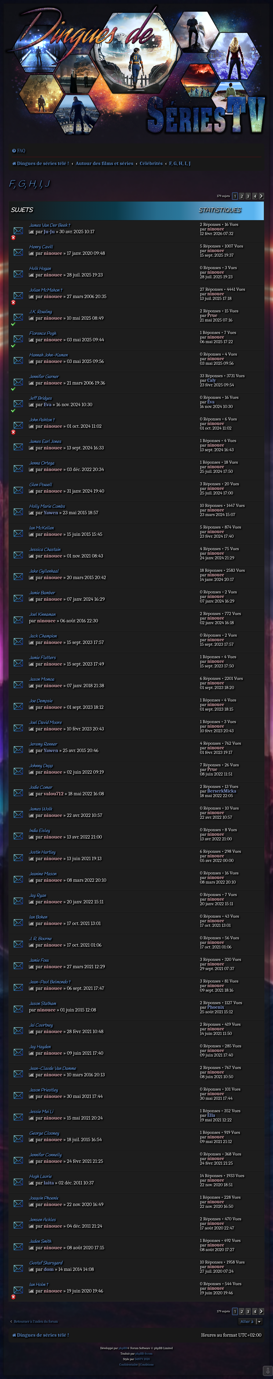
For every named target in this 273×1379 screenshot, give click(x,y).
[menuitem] (18, 150)
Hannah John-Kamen (48, 355)
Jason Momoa (41, 680)
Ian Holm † (39, 1285)
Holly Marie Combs (47, 507)
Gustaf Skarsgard (45, 1263)
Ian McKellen (41, 528)
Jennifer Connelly (45, 1155)
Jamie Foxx (39, 961)
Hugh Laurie (40, 1177)
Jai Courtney (41, 1025)
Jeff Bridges (40, 399)
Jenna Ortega (41, 463)
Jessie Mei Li (41, 1112)
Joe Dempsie (40, 701)
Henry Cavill (41, 247)
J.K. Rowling (40, 312)
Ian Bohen (38, 917)
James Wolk (40, 809)
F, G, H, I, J (29, 184)
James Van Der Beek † (50, 226)
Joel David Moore (45, 723)
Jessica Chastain (44, 550)
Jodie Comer (40, 788)
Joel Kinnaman (42, 615)
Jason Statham (42, 1004)
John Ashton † (42, 420)
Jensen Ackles (42, 1220)
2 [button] (242, 196)
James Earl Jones (45, 442)
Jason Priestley (43, 1090)
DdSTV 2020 (142, 1359)
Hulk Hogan (40, 269)
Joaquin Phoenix (43, 1198)
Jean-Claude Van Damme (52, 1069)
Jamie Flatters (42, 658)
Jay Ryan (37, 896)
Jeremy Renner (43, 744)
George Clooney (44, 1134)
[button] (261, 196)
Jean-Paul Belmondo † (50, 982)
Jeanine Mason (42, 874)
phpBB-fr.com (143, 1354)
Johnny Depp (41, 766)
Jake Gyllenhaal (43, 571)
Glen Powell (40, 485)
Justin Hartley (42, 853)
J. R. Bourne (40, 939)
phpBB (122, 1348)
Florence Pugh (42, 334)
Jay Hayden (39, 1047)
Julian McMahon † (46, 290)
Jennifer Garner (43, 377)
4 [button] (255, 196)
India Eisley (39, 831)
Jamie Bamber (42, 593)
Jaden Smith (40, 1242)
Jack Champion (42, 636)
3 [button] (248, 196)
